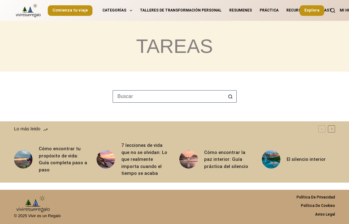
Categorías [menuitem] (118, 10)
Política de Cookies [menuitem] (318, 205)
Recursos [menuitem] (296, 10)
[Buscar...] (168, 96)
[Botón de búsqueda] (230, 96)
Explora (312, 10)
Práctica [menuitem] (269, 10)
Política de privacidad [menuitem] (316, 197)
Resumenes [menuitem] (240, 10)
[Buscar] (332, 10)
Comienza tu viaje (70, 10)
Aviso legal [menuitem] (325, 214)
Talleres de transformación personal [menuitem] (180, 10)
